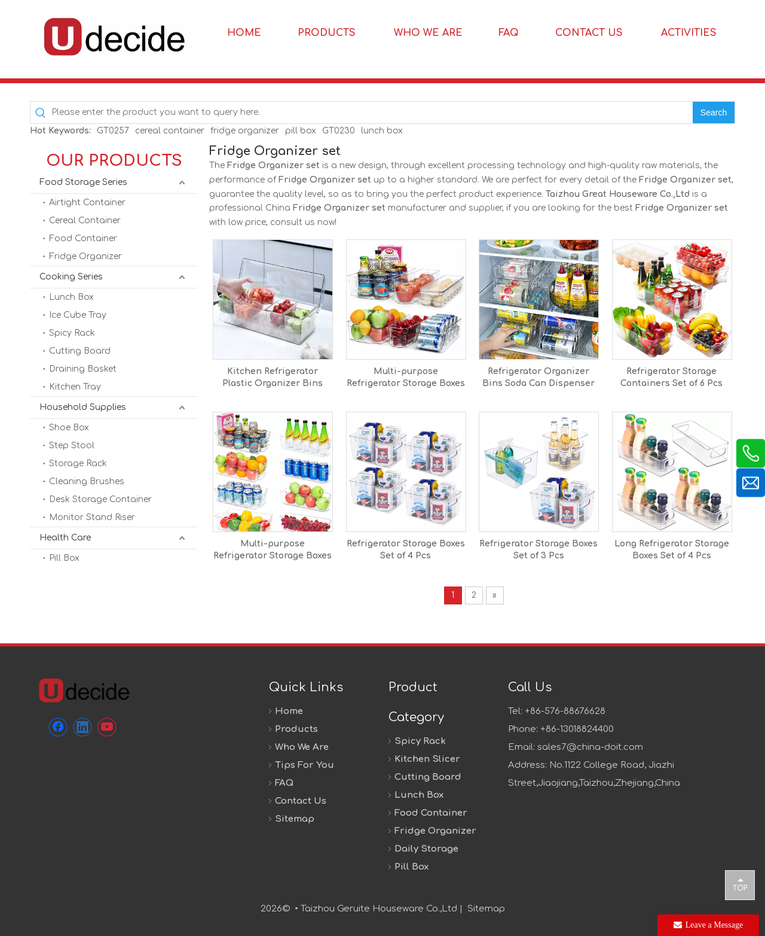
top (740, 884)
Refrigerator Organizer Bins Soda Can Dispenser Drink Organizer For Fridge (538, 378)
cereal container (169, 130)
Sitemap (294, 819)
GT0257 (113, 130)
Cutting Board (80, 351)
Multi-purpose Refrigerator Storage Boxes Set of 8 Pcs (272, 550)
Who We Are (302, 747)
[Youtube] (107, 727)
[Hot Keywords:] (714, 112)
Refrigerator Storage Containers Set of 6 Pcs (671, 377)
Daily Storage (426, 849)
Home (289, 711)
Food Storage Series (83, 182)
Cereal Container (85, 220)
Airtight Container (87, 202)
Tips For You (304, 765)
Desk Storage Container (100, 499)
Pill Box (64, 558)
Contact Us (300, 801)
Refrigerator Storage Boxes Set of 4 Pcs (406, 549)
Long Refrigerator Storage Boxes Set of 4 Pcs (671, 549)
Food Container (83, 238)
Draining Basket (83, 368)
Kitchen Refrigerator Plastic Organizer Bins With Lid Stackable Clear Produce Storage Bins (272, 378)
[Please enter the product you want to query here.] (372, 112)
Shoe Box (69, 427)
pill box (300, 130)
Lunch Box (71, 297)
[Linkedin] (82, 727)
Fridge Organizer (85, 256)
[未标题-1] (83, 690)
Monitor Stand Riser (92, 517)
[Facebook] (58, 727)
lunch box (382, 130)
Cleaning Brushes (86, 481)
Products (296, 729)
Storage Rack (78, 463)
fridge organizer (244, 130)
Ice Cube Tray (77, 315)
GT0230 (338, 130)
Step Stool (71, 445)
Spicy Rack (72, 333)
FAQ (284, 783)
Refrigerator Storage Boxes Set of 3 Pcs (538, 549)
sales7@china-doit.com (590, 747)
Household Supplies (82, 407)
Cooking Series (71, 276)
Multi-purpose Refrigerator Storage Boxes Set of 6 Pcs (406, 378)
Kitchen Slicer (427, 759)
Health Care (65, 537)
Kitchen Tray (75, 386)
